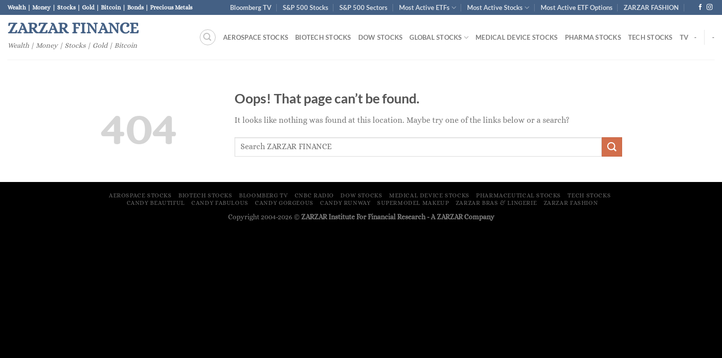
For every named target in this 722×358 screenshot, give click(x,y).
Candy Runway (345, 202)
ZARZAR (450, 217)
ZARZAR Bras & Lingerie (496, 202)
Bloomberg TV (250, 7)
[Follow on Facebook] (700, 7)
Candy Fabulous (219, 202)
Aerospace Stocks (255, 37)
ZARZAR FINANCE (73, 28)
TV (684, 37)
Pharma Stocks (593, 37)
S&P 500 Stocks (305, 7)
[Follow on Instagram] (710, 7)
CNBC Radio (314, 195)
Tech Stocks (650, 37)
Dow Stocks (380, 37)
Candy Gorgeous (284, 202)
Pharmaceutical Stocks (518, 195)
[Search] (208, 37)
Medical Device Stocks (517, 37)
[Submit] (612, 147)
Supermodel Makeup (413, 202)
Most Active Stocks (498, 7)
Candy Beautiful (156, 202)
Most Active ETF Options (577, 7)
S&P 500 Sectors (363, 7)
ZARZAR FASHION (651, 7)
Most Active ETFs (427, 7)
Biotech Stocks (323, 37)
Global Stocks (439, 37)
